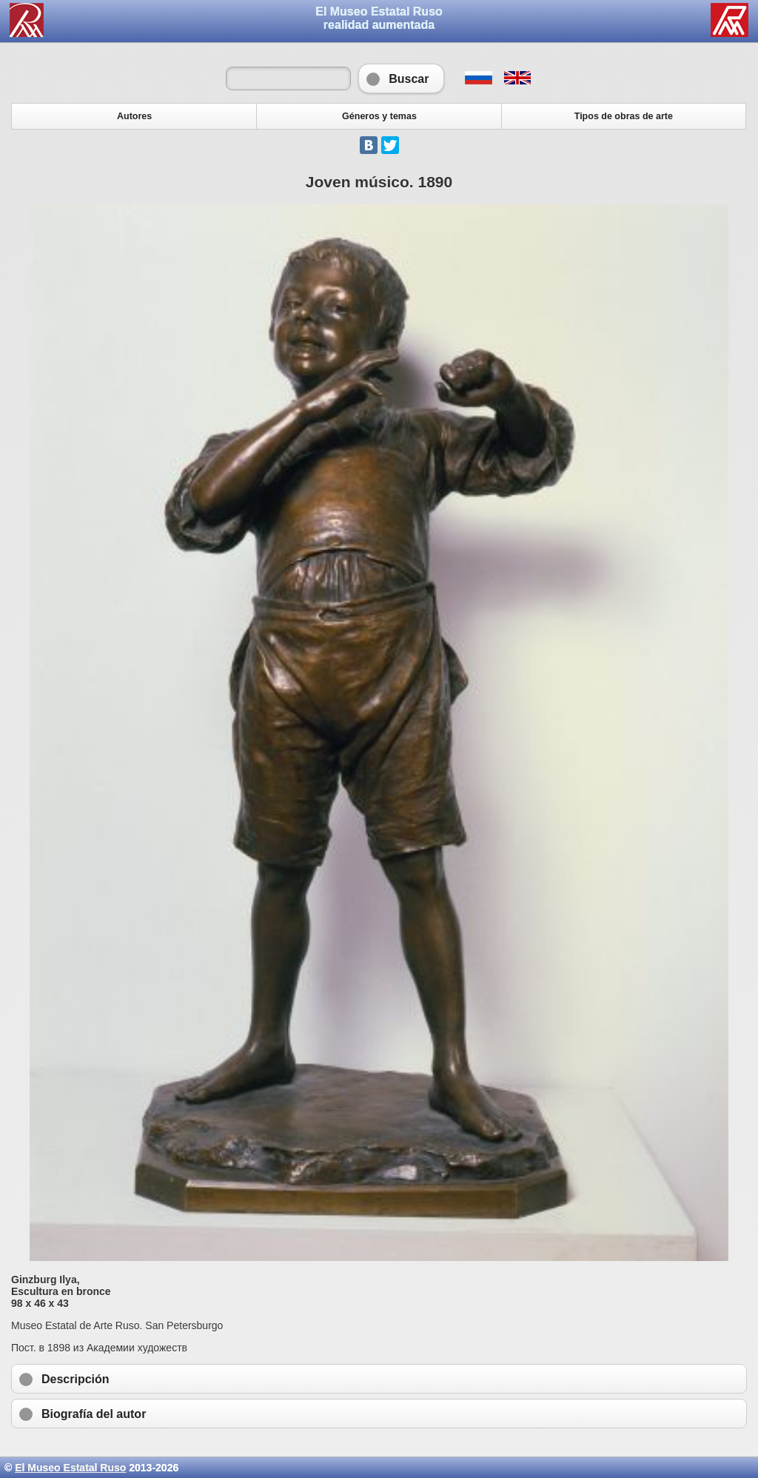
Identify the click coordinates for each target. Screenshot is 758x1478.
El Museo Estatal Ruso (70, 1468)
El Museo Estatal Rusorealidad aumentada (379, 18)
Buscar (401, 78)
